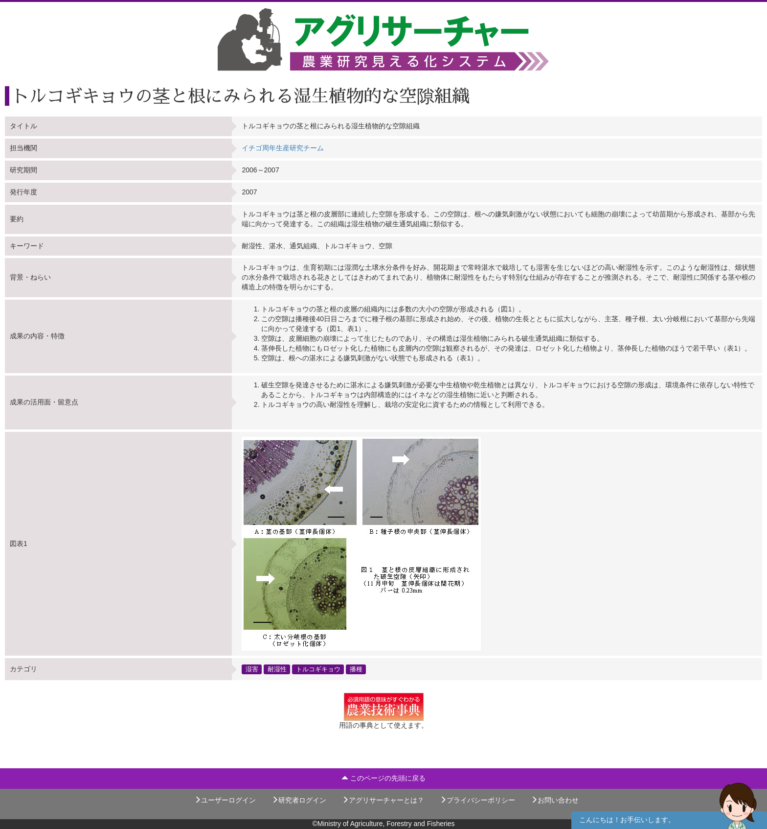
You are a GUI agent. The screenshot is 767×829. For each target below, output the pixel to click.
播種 (356, 668)
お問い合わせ (555, 800)
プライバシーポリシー (477, 800)
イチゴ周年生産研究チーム (283, 148)
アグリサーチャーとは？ (383, 800)
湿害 (252, 668)
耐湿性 (277, 668)
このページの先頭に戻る (383, 778)
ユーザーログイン (225, 800)
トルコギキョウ (318, 668)
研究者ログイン (298, 800)
